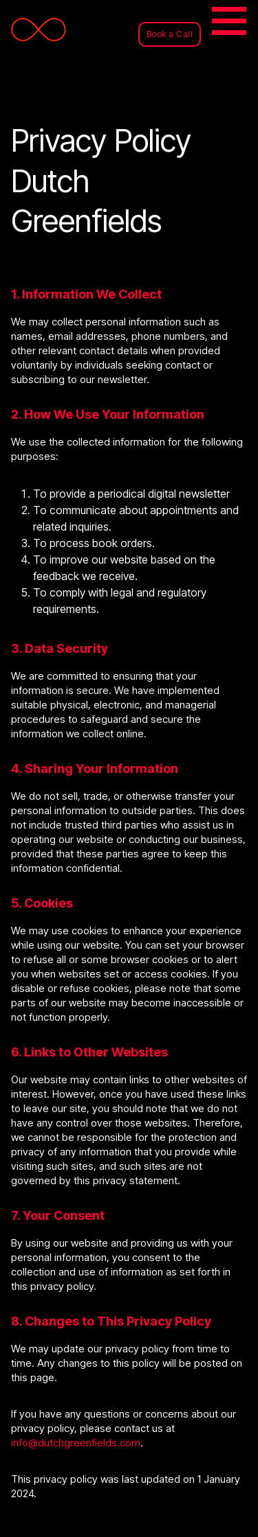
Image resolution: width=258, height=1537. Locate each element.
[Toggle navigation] (230, 23)
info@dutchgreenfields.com (75, 1442)
